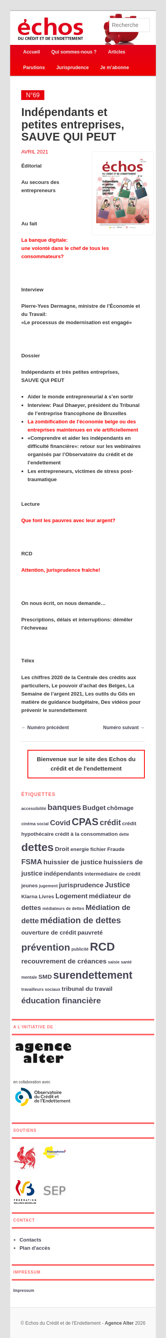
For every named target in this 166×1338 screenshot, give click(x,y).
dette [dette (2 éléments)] (124, 834)
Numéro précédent (45, 727)
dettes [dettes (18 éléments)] (37, 847)
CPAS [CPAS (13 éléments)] (85, 821)
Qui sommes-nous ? (74, 52)
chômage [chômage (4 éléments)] (120, 808)
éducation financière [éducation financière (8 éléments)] (61, 1000)
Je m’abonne (114, 67)
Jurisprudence (72, 67)
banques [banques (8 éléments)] (64, 807)
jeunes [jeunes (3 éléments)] (29, 885)
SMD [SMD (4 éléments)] (45, 976)
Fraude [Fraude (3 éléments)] (115, 849)
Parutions (34, 67)
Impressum (23, 1290)
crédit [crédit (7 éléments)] (110, 822)
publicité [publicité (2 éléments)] (80, 949)
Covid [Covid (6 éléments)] (60, 823)
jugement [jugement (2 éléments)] (48, 885)
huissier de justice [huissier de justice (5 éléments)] (72, 862)
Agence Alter (119, 1323)
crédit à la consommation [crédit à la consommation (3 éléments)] (86, 834)
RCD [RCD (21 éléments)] (102, 946)
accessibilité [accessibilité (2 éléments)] (33, 808)
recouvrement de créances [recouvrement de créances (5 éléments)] (63, 961)
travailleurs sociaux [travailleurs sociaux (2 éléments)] (40, 989)
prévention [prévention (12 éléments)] (45, 947)
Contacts (31, 1240)
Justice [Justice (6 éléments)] (117, 885)
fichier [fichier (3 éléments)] (98, 849)
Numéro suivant (124, 727)
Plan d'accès (35, 1248)
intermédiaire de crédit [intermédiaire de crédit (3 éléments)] (112, 874)
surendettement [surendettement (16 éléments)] (92, 975)
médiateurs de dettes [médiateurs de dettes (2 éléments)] (63, 908)
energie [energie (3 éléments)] (79, 849)
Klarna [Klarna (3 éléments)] (29, 896)
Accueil (31, 52)
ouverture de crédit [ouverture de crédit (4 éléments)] (48, 932)
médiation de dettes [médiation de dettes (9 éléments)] (80, 920)
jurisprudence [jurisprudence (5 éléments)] (81, 885)
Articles (116, 52)
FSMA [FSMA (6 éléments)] (31, 862)
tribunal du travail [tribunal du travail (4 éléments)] (87, 988)
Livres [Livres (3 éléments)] (46, 896)
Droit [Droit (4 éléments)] (62, 849)
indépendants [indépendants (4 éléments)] (63, 873)
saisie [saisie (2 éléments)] (114, 962)
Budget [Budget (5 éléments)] (94, 808)
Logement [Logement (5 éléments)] (71, 896)
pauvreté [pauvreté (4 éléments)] (89, 932)
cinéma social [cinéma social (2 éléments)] (35, 823)
